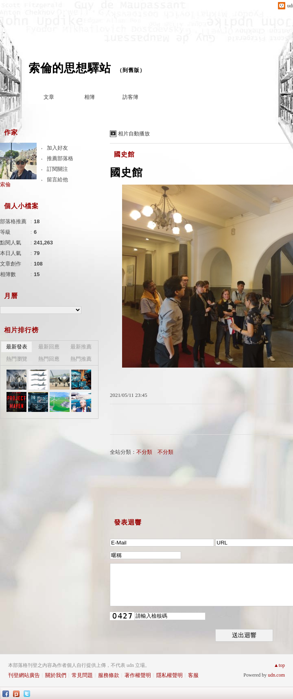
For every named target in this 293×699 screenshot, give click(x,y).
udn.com (276, 675)
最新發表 (16, 347)
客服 (193, 675)
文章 (49, 97)
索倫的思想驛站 (69, 68)
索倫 (5, 184)
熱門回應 (48, 359)
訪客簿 (130, 97)
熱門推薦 (81, 359)
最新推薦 (81, 347)
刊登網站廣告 (24, 675)
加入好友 (57, 148)
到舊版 (131, 70)
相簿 (89, 97)
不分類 (144, 452)
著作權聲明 (138, 675)
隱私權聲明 (169, 675)
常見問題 (82, 675)
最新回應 (48, 347)
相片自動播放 (134, 134)
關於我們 (55, 675)
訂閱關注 (57, 169)
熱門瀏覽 (16, 359)
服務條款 (108, 675)
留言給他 (57, 179)
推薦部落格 (60, 158)
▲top (279, 665)
